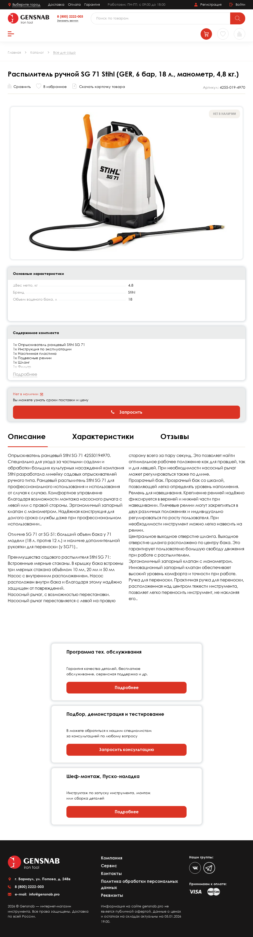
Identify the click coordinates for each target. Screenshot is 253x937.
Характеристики (104, 436)
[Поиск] (237, 18)
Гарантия (92, 4)
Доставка (56, 4)
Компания (111, 857)
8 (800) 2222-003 (70, 16)
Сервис (109, 865)
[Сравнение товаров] (239, 34)
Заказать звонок (67, 20)
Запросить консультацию (126, 749)
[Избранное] (223, 34)
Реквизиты (112, 895)
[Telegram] (209, 868)
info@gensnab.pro (44, 894)
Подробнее (127, 687)
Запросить (126, 412)
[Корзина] (206, 34)
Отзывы (174, 436)
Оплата (74, 4)
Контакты (111, 873)
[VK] (195, 868)
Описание (28, 436)
